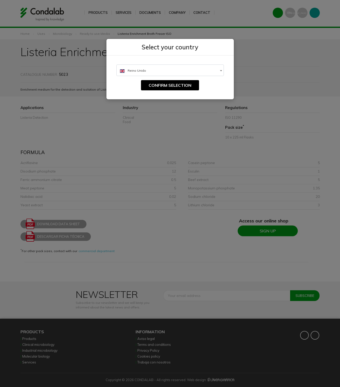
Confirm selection (170, 85)
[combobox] (170, 70)
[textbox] (170, 70)
